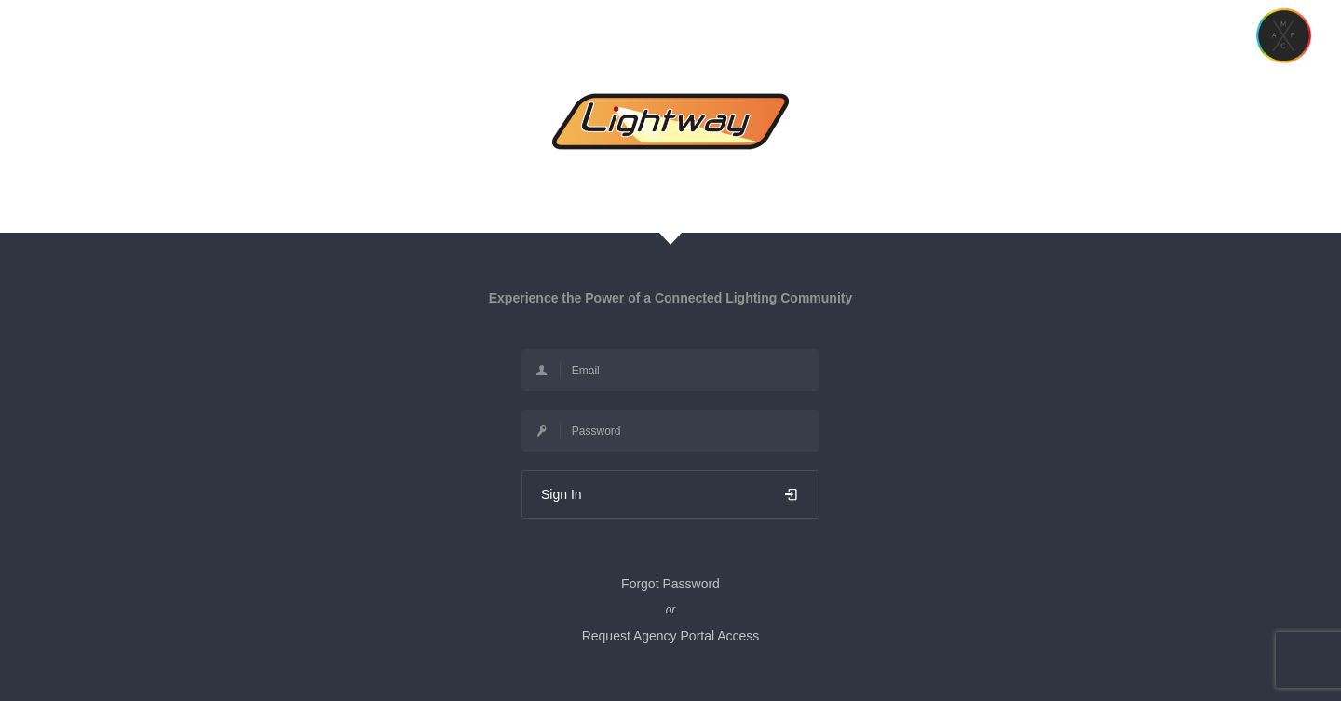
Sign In (670, 494)
